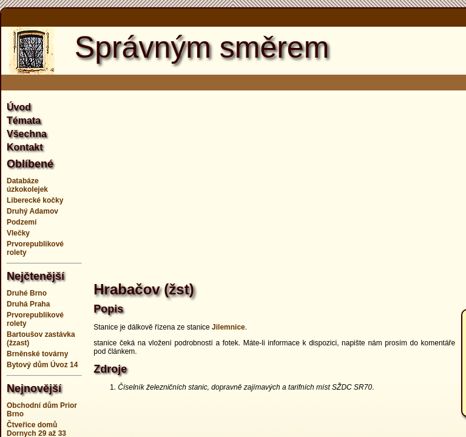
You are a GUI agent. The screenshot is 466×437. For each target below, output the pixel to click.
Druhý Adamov (32, 211)
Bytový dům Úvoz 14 (42, 365)
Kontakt (25, 147)
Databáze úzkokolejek (27, 185)
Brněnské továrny (37, 354)
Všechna (27, 134)
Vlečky (18, 233)
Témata (24, 120)
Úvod (19, 107)
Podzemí (21, 222)
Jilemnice (228, 327)
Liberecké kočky (35, 200)
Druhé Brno (27, 293)
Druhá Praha (28, 304)
